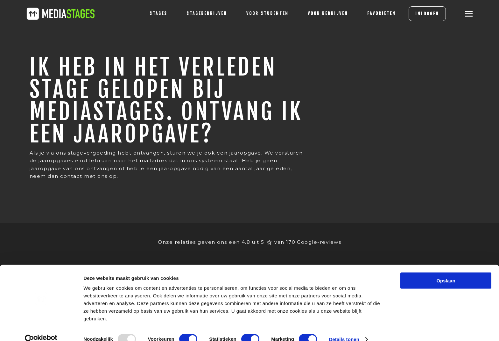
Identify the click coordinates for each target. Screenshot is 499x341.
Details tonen (344, 328)
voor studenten (263, 13)
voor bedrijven (323, 13)
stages (154, 13)
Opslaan (445, 269)
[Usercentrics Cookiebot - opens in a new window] (41, 328)
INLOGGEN (422, 13)
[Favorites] (376, 13)
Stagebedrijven (202, 13)
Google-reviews (319, 234)
